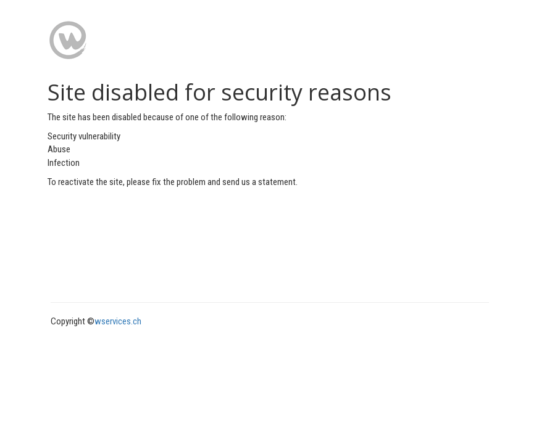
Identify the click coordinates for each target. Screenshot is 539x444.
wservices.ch (117, 321)
